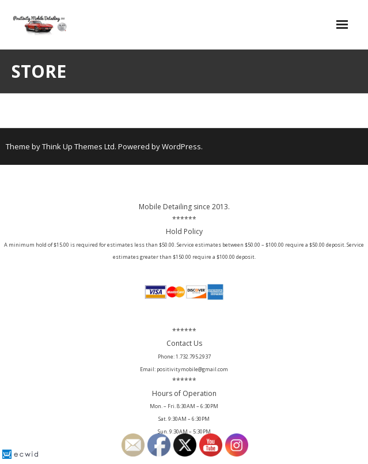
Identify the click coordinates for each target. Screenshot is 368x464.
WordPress (181, 146)
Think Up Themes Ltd (78, 146)
